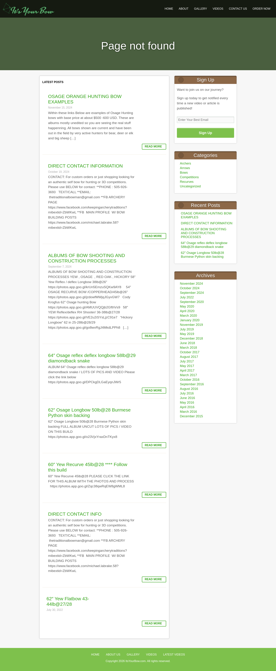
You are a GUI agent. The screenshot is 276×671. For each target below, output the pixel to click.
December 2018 (191, 338)
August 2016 (189, 389)
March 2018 (188, 347)
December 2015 (191, 416)
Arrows (185, 168)
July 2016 (187, 393)
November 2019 (191, 325)
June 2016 (187, 398)
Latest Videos (174, 654)
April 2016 (187, 407)
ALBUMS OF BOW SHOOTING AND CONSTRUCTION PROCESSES (86, 258)
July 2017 (187, 361)
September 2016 (192, 384)
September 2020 (192, 302)
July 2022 (187, 297)
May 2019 (187, 334)
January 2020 (189, 320)
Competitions (189, 177)
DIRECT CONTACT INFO (74, 514)
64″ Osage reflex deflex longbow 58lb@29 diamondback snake (204, 245)
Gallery (133, 654)
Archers (185, 163)
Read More (153, 146)
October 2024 (189, 288)
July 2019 (187, 329)
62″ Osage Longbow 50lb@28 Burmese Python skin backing (89, 412)
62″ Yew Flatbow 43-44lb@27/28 (67, 601)
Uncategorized (190, 186)
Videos (218, 8)
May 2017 (187, 366)
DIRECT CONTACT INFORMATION (85, 166)
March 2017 (188, 375)
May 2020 (187, 306)
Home (169, 8)
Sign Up (205, 133)
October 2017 (189, 352)
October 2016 (189, 379)
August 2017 (189, 357)
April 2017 (187, 370)
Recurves (187, 181)
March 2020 (188, 315)
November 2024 (191, 283)
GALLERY (200, 8)
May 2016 (187, 402)
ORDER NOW (261, 8)
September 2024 (192, 293)
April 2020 (187, 311)
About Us (113, 654)
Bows (184, 172)
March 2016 (188, 411)
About (183, 8)
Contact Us (238, 8)
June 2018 (187, 343)
